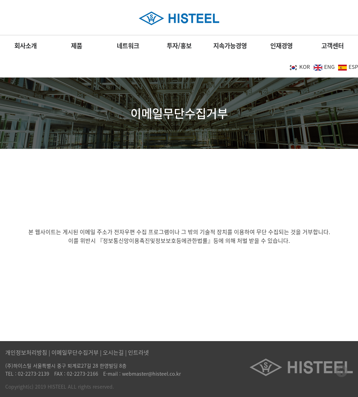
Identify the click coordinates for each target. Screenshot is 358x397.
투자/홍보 (179, 45)
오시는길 (113, 352)
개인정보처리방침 (26, 352)
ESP (348, 67)
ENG (324, 67)
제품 (77, 45)
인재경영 (281, 45)
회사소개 (25, 45)
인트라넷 (138, 352)
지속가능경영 (230, 45)
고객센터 (332, 45)
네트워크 (128, 45)
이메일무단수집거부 (75, 352)
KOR (299, 67)
